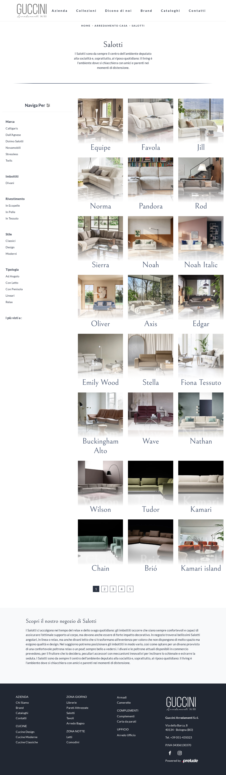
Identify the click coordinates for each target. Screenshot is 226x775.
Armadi (122, 697)
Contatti (197, 10)
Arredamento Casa (111, 25)
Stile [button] (9, 234)
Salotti (138, 25)
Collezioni (86, 10)
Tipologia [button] (12, 269)
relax (9, 302)
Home (86, 25)
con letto (12, 282)
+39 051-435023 (181, 737)
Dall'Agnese (13, 134)
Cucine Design (25, 732)
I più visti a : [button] (14, 318)
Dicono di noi (118, 10)
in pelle (10, 212)
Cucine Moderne (26, 737)
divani (10, 183)
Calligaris (12, 128)
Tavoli (70, 718)
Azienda (60, 10)
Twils (9, 160)
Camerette (124, 702)
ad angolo (12, 276)
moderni (11, 253)
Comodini (72, 742)
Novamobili (13, 147)
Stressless (12, 154)
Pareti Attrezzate (77, 707)
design (10, 247)
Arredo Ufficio (126, 735)
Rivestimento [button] (15, 199)
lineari (10, 295)
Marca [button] (10, 121)
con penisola (14, 289)
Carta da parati (126, 721)
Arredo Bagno (75, 723)
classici (11, 240)
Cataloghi (170, 10)
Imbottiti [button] (12, 176)
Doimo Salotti (14, 141)
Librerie (71, 702)
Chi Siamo (22, 702)
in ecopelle (13, 205)
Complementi (126, 716)
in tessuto (12, 218)
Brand (146, 10)
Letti (69, 737)
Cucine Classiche (27, 742)
